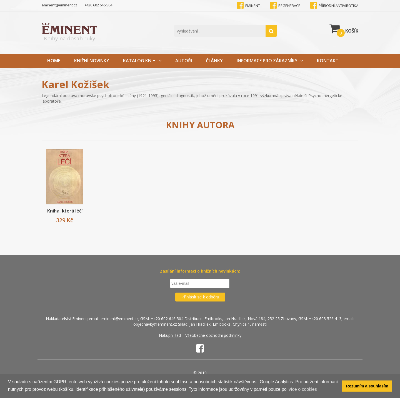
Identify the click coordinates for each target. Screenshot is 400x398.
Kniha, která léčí (64, 211)
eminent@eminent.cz (59, 5)
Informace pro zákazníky (270, 61)
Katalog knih (142, 61)
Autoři (183, 61)
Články (214, 61)
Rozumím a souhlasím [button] (367, 386)
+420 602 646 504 (98, 5)
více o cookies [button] (303, 389)
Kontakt (328, 61)
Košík (343, 29)
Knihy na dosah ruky (69, 32)
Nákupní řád (170, 335)
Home (53, 61)
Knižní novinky (91, 61)
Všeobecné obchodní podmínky (213, 335)
